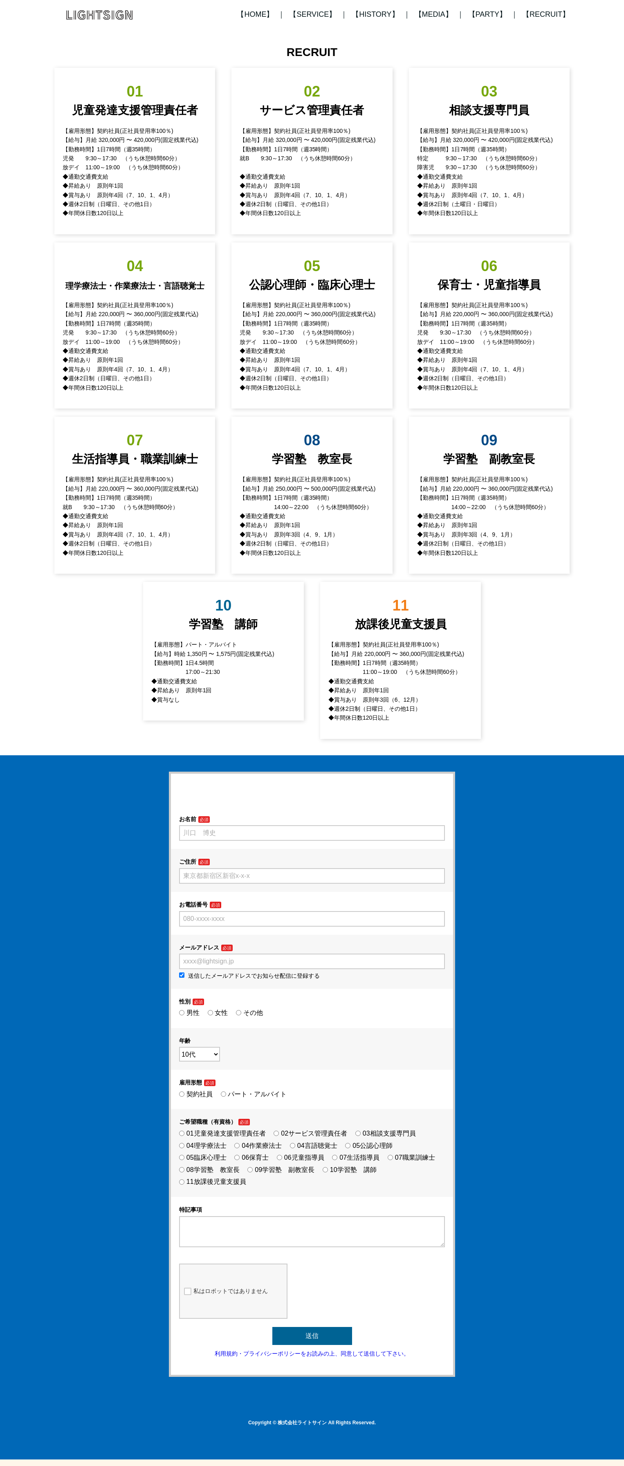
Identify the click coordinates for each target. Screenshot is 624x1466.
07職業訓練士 (411, 1157)
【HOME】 (255, 14)
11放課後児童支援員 (212, 1181)
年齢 (185, 1040)
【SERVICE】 (312, 14)
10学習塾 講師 (350, 1169)
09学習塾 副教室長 (280, 1169)
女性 (218, 1012)
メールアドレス (199, 947)
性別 (185, 1001)
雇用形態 (190, 1082)
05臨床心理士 (203, 1157)
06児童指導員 (300, 1157)
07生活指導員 (355, 1157)
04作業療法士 (258, 1145)
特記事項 (190, 1209)
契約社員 (196, 1094)
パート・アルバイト (254, 1094)
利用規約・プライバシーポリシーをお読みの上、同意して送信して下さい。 (312, 1360)
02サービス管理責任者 (310, 1133)
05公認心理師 (369, 1145)
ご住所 (187, 861)
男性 (189, 1012)
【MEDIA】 (434, 14)
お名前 (187, 819)
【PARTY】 (487, 14)
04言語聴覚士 (313, 1145)
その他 (249, 1012)
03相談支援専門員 (385, 1133)
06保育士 (251, 1157)
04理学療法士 (203, 1145)
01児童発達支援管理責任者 (222, 1133)
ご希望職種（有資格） (207, 1121)
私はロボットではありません (226, 1298)
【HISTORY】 (375, 14)
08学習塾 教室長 (209, 1169)
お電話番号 (193, 904)
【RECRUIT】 (546, 14)
